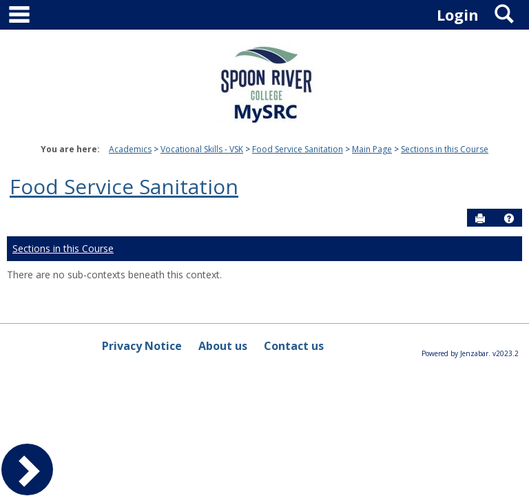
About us (222, 345)
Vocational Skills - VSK (201, 149)
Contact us (294, 345)
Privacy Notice (142, 345)
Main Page (372, 149)
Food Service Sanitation (297, 149)
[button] (509, 218)
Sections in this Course (444, 149)
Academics (130, 149)
